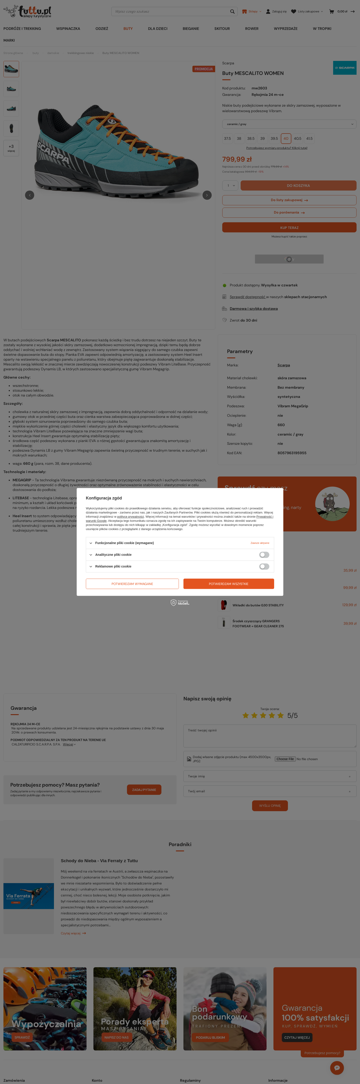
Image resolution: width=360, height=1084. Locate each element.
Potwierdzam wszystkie (228, 584)
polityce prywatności (130, 516)
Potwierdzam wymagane (132, 584)
